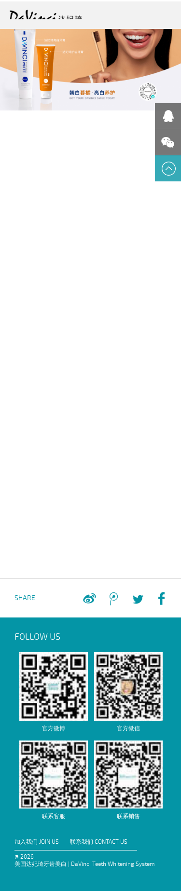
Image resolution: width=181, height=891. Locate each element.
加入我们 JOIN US (36, 841)
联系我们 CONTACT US (98, 841)
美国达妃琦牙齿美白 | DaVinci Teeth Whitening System (84, 864)
